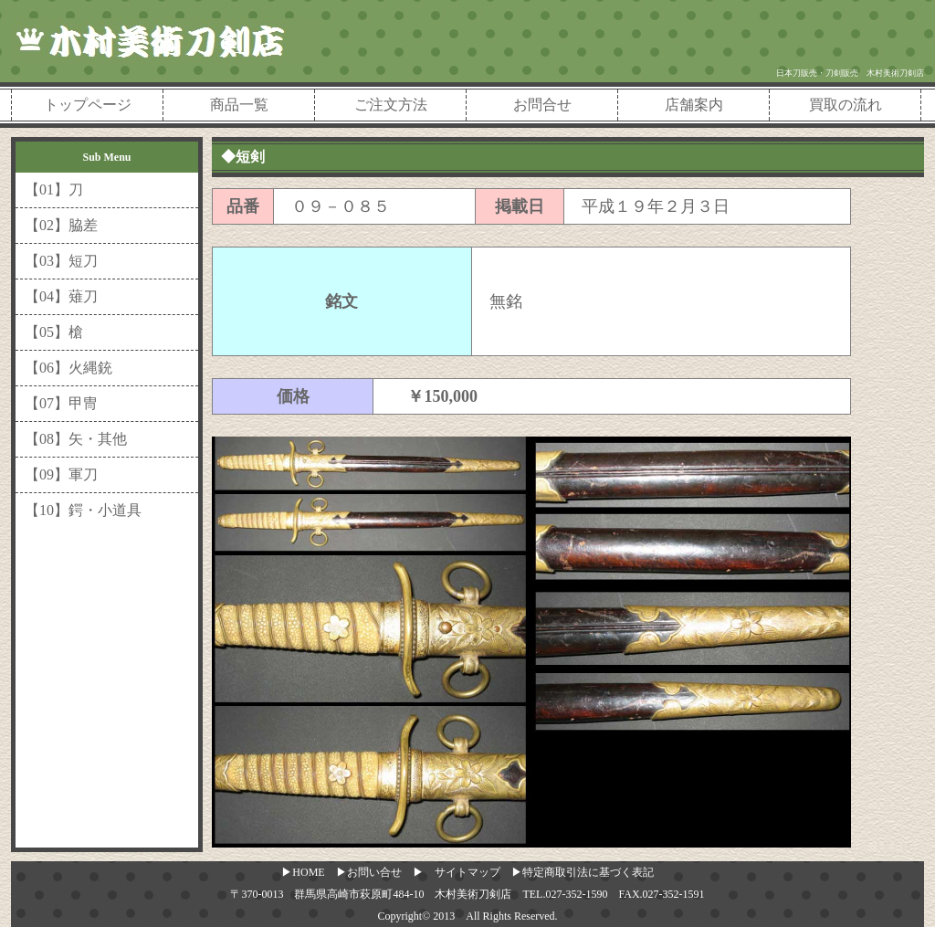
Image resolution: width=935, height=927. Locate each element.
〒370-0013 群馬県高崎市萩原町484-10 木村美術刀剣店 (370, 894)
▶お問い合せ (369, 872)
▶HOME (302, 872)
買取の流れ (845, 104)
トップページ (87, 104)
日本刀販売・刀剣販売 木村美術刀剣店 (850, 73)
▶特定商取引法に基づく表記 (582, 872)
